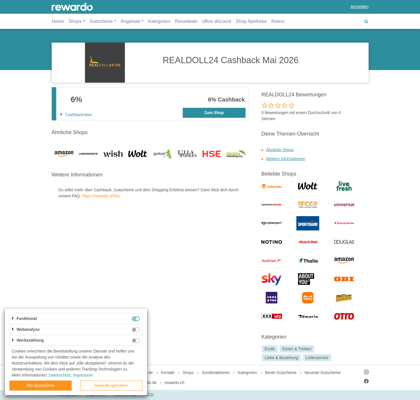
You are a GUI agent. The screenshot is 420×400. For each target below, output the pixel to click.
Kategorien (159, 21)
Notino (277, 21)
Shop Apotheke (251, 21)
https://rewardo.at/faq (101, 196)
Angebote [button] (130, 21)
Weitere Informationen (285, 158)
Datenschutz (60, 375)
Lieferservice (317, 357)
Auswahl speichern (111, 385)
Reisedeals (186, 21)
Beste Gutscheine (281, 372)
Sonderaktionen (216, 372)
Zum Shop (214, 112)
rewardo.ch (174, 382)
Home (58, 21)
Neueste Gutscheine (322, 372)
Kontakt (167, 372)
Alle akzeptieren (40, 385)
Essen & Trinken (297, 349)
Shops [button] (75, 21)
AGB (149, 395)
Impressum (83, 375)
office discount (216, 21)
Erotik (270, 349)
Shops (188, 372)
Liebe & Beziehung (281, 357)
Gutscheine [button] (101, 21)
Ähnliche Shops (280, 150)
